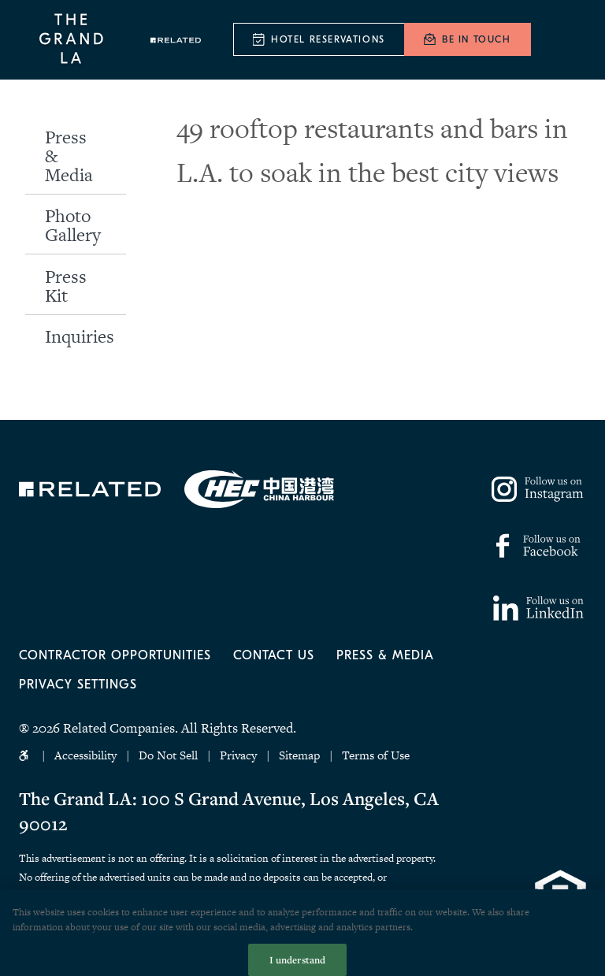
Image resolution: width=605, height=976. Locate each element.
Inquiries (79, 336)
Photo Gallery (73, 225)
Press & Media (69, 155)
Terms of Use (376, 755)
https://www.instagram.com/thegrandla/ (539, 489)
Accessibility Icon (25, 755)
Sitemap (299, 755)
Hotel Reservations (328, 39)
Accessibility (85, 755)
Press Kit (66, 286)
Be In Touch (476, 39)
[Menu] (565, 40)
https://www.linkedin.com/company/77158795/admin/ (538, 608)
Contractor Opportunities (115, 655)
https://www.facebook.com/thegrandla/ (535, 545)
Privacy (238, 755)
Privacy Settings (78, 684)
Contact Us (273, 655)
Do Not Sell (170, 755)
